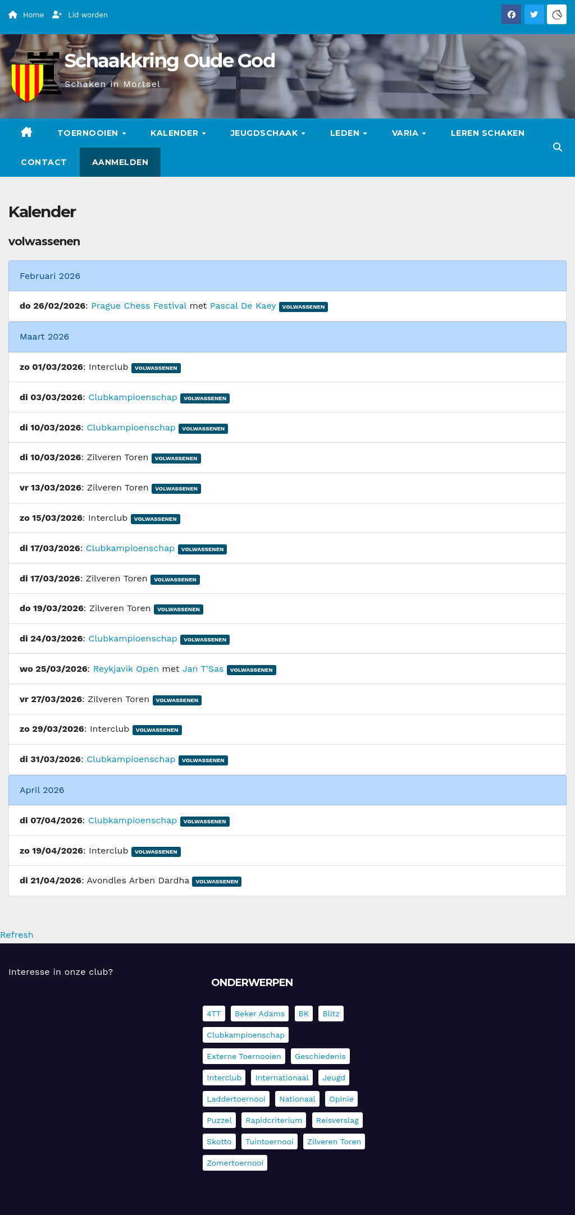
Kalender (175, 133)
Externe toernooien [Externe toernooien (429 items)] (244, 1056)
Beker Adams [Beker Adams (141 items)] (260, 1013)
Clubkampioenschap (132, 397)
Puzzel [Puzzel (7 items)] (219, 1120)
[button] (557, 147)
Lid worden (80, 15)
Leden (346, 133)
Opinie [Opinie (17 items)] (341, 1098)
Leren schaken (488, 133)
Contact (44, 162)
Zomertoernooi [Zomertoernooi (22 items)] (235, 1162)
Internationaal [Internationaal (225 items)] (281, 1077)
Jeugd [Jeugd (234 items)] (333, 1077)
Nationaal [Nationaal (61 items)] (297, 1098)
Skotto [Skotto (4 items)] (219, 1141)
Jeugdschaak (265, 133)
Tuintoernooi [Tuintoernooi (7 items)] (269, 1141)
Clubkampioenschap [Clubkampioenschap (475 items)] (246, 1034)
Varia (406, 133)
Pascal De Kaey (243, 305)
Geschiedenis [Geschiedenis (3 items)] (320, 1056)
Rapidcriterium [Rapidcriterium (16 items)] (273, 1120)
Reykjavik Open (126, 668)
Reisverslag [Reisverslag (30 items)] (337, 1120)
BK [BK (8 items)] (304, 1013)
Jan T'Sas (203, 668)
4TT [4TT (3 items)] (214, 1013)
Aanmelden (120, 162)
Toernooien (89, 133)
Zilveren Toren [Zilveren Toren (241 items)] (334, 1141)
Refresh (17, 934)
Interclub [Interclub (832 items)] (224, 1077)
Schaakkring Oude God (170, 60)
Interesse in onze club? (60, 971)
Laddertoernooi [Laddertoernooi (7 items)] (236, 1098)
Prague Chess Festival (138, 305)
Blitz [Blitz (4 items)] (331, 1013)
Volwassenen (303, 307)
